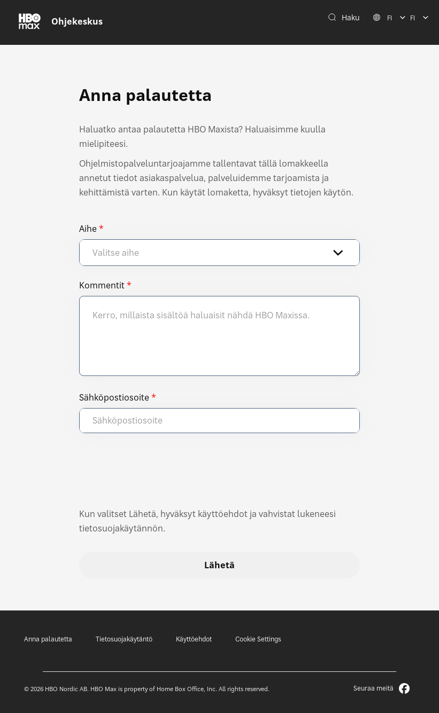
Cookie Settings (258, 639)
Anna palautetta (48, 639)
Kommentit (102, 285)
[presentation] (160, 475)
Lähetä (219, 565)
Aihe (88, 228)
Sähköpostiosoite (114, 397)
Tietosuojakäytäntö (124, 639)
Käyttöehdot (194, 639)
